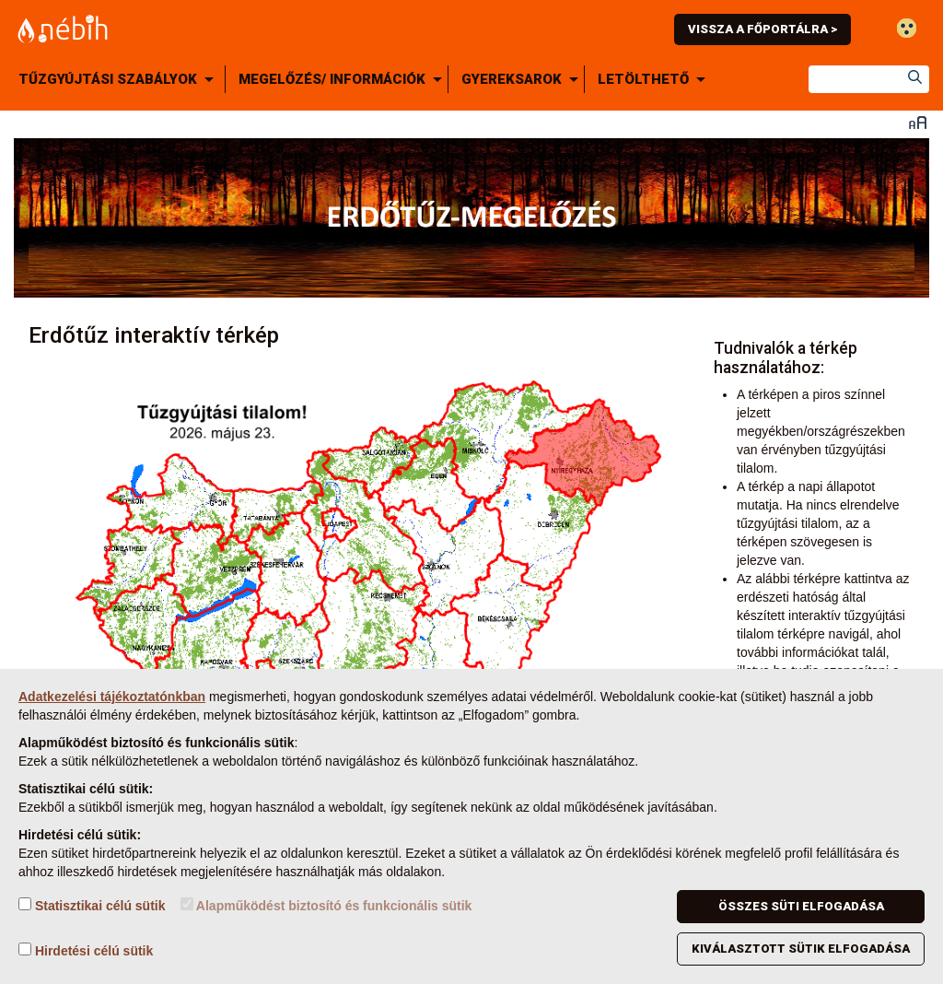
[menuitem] (120, 79)
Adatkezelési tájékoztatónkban (111, 696)
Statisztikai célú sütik (92, 905)
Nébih (280, 29)
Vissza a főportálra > (762, 29)
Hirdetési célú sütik (85, 950)
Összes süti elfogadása (801, 906)
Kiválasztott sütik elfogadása (801, 948)
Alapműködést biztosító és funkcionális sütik (326, 905)
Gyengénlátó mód (906, 28)
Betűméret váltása (917, 122)
